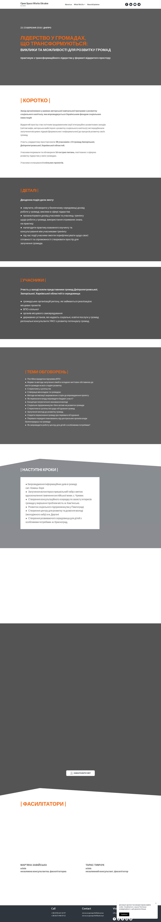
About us (68, 4)
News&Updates (93, 4)
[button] (126, 4)
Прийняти (124, 914)
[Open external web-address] (34, 3)
